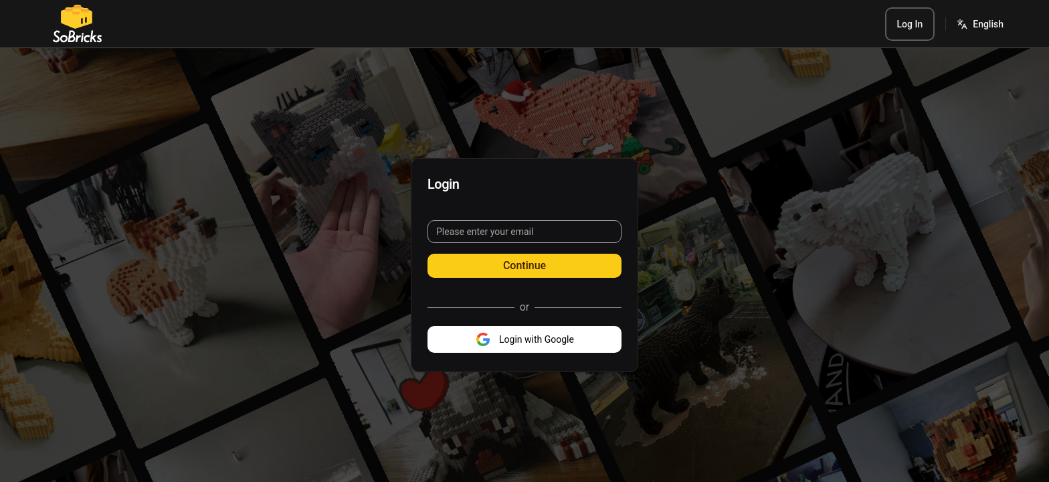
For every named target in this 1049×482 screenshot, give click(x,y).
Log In (910, 24)
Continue (524, 265)
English (988, 24)
